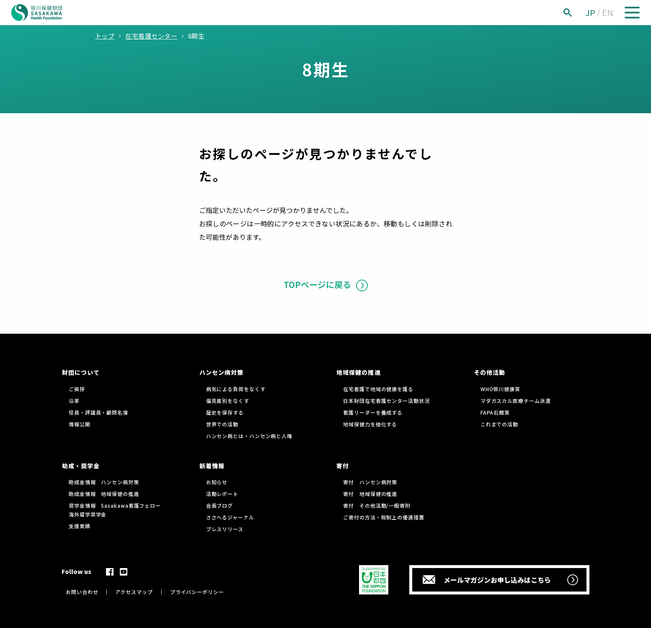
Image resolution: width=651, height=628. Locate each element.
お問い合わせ (82, 591)
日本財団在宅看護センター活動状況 (386, 400)
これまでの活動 (499, 424)
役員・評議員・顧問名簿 (98, 412)
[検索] (577, 12)
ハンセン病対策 (221, 372)
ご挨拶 (77, 388)
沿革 (74, 400)
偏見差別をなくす (227, 400)
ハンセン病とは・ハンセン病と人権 (249, 435)
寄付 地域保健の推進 (370, 493)
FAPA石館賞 (495, 412)
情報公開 (79, 424)
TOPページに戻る (317, 284)
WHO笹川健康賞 (500, 388)
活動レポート (222, 493)
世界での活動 (222, 424)
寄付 (342, 466)
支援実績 (79, 525)
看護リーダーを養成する (373, 412)
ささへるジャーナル (230, 517)
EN (607, 12)
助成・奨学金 (81, 466)
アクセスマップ (133, 591)
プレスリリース (224, 528)
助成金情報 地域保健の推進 (104, 493)
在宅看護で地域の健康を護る (378, 388)
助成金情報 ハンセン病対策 (104, 481)
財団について (81, 372)
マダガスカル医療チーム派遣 (515, 400)
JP (590, 12)
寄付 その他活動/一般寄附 (377, 505)
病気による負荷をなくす (236, 388)
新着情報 (212, 466)
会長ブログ (219, 505)
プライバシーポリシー (197, 591)
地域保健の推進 (358, 372)
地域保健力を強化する (370, 424)
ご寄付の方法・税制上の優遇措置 (383, 517)
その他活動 (489, 372)
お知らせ (217, 481)
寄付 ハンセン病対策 (370, 481)
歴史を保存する (225, 412)
